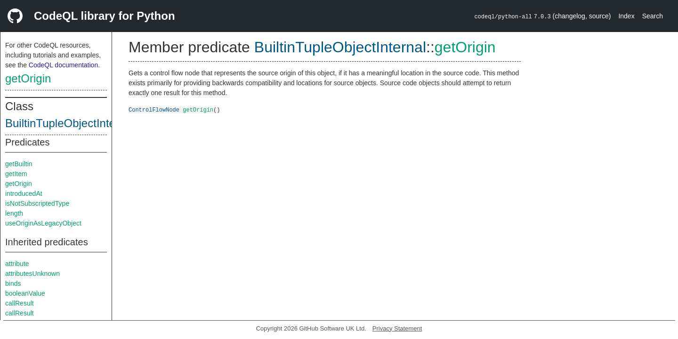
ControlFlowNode (154, 109)
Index (626, 16)
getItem (16, 174)
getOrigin (28, 78)
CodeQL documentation (63, 65)
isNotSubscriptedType (37, 203)
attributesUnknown (32, 273)
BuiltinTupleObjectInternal (69, 123)
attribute (17, 263)
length (14, 213)
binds (13, 283)
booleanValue (25, 293)
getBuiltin (18, 164)
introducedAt (23, 193)
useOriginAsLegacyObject (43, 223)
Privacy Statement (397, 328)
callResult (19, 303)
